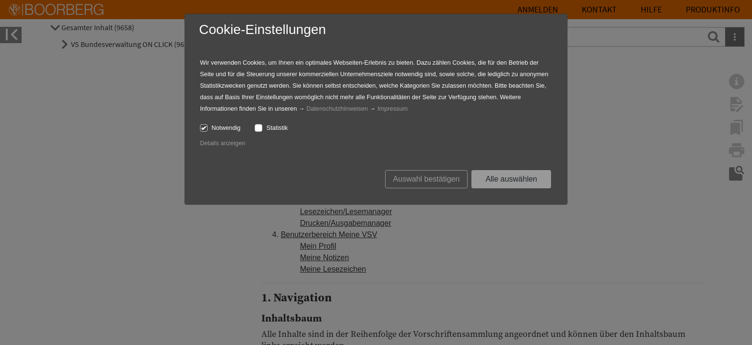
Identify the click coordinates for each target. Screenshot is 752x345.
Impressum (392, 108)
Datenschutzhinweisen (337, 108)
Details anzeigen (223, 143)
